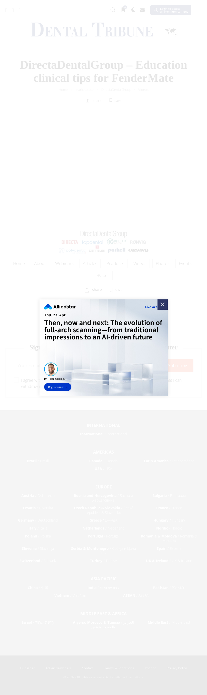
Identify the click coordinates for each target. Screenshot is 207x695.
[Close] (162, 304)
